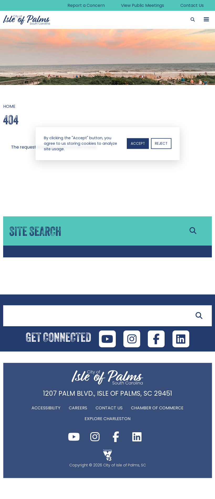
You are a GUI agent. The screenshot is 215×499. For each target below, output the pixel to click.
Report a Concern (85, 5)
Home (9, 106)
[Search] (192, 20)
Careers (78, 408)
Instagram (95, 437)
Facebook (116, 437)
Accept (138, 143)
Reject (161, 143)
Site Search (14, 302)
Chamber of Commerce (157, 408)
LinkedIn (181, 339)
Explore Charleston (107, 419)
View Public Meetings (142, 5)
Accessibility (46, 408)
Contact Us (192, 5)
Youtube (74, 437)
